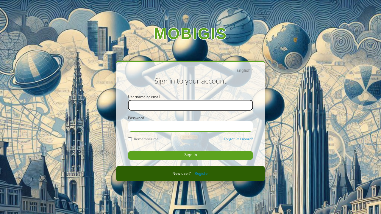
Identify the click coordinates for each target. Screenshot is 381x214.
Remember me (143, 138)
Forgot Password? (238, 138)
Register (202, 173)
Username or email (144, 96)
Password (136, 117)
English (244, 71)
